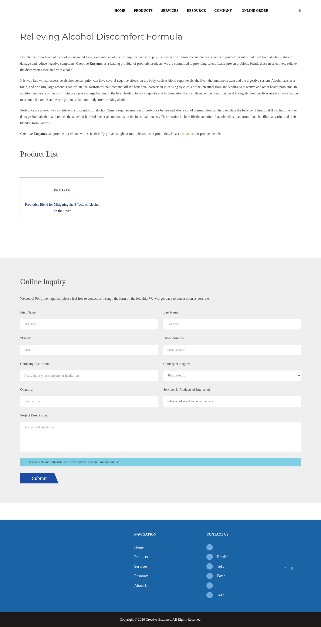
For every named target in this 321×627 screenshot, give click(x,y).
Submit (39, 478)
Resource (196, 10)
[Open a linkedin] (287, 569)
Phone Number (173, 338)
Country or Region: (176, 364)
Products (143, 10)
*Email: (25, 338)
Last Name (170, 312)
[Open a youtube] (293, 569)
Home (119, 10)
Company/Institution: (35, 364)
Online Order (254, 10)
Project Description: (34, 415)
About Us (141, 585)
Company (223, 10)
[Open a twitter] (293, 562)
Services (169, 10)
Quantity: (26, 389)
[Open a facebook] (287, 562)
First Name (28, 312)
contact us (187, 133)
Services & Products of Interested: (187, 389)
